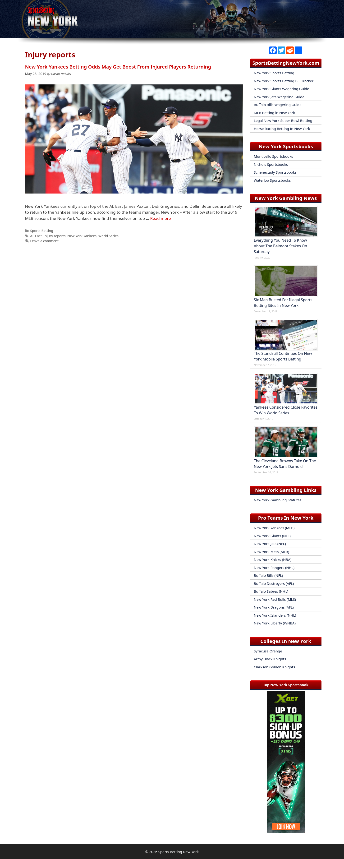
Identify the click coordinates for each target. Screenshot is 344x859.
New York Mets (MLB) (271, 551)
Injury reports (55, 236)
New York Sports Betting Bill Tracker (284, 81)
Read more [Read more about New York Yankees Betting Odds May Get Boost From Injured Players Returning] (160, 218)
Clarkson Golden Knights (274, 667)
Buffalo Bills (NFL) (268, 575)
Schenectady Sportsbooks (275, 172)
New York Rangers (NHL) (274, 567)
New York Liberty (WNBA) (275, 623)
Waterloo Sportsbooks (272, 180)
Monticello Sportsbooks (273, 156)
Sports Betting (41, 230)
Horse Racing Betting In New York (282, 128)
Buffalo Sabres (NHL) (271, 591)
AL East (36, 236)
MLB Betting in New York (274, 112)
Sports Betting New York (178, 851)
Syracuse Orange (268, 651)
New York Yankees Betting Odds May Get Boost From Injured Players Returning (118, 66)
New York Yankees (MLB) (274, 527)
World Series (108, 236)
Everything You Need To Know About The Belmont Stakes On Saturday (280, 246)
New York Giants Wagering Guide (281, 88)
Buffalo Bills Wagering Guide (278, 104)
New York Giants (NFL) (272, 535)
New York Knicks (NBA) (273, 559)
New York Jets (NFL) (270, 543)
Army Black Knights (270, 658)
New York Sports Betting (274, 72)
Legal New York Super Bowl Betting (283, 120)
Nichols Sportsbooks (271, 164)
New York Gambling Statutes (278, 500)
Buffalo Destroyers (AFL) (274, 583)
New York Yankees (81, 236)
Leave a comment (44, 241)
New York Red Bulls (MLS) (275, 599)
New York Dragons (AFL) (274, 607)
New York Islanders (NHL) (275, 615)
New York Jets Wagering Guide (279, 96)
